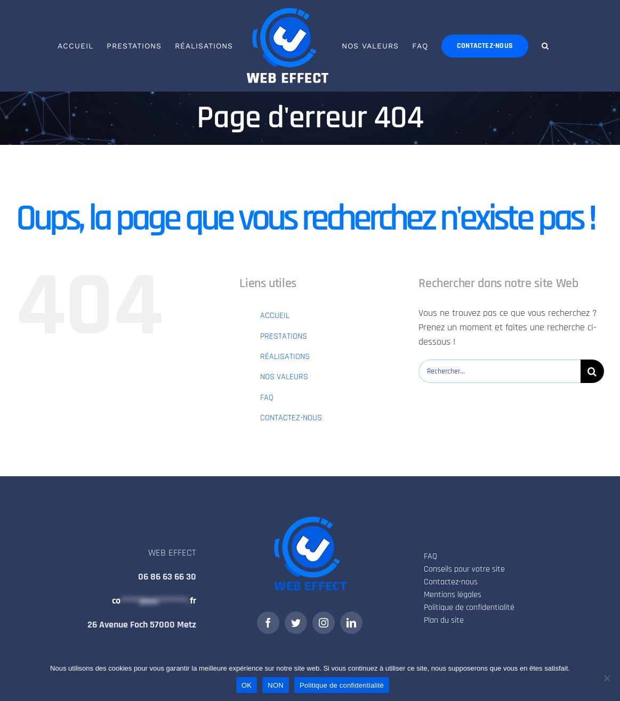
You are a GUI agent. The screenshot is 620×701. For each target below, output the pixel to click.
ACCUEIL (274, 315)
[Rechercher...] (499, 371)
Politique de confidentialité (342, 685)
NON (276, 685)
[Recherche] (592, 371)
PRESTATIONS (283, 336)
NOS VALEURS (284, 376)
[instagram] (323, 623)
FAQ (266, 397)
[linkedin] (351, 623)
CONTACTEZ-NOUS (291, 417)
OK (246, 685)
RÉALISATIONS (285, 356)
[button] (545, 45)
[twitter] (296, 623)
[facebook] (268, 623)
